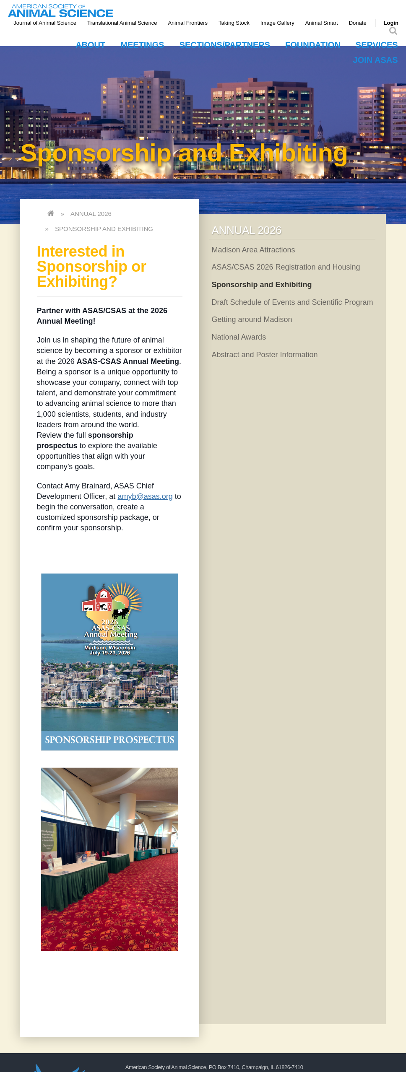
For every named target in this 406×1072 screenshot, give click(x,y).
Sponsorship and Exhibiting (104, 228)
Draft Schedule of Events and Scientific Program (292, 302)
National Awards (238, 337)
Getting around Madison (251, 319)
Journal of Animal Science (44, 23)
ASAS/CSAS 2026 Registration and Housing (285, 267)
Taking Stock (234, 23)
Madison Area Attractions (253, 250)
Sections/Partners (225, 44)
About (90, 44)
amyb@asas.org (144, 496)
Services (377, 44)
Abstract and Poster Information (264, 354)
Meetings (142, 44)
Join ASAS (375, 60)
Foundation (313, 44)
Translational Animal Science (122, 23)
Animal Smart (321, 23)
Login (391, 23)
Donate (358, 23)
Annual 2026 (91, 213)
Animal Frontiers (188, 23)
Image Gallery (277, 23)
